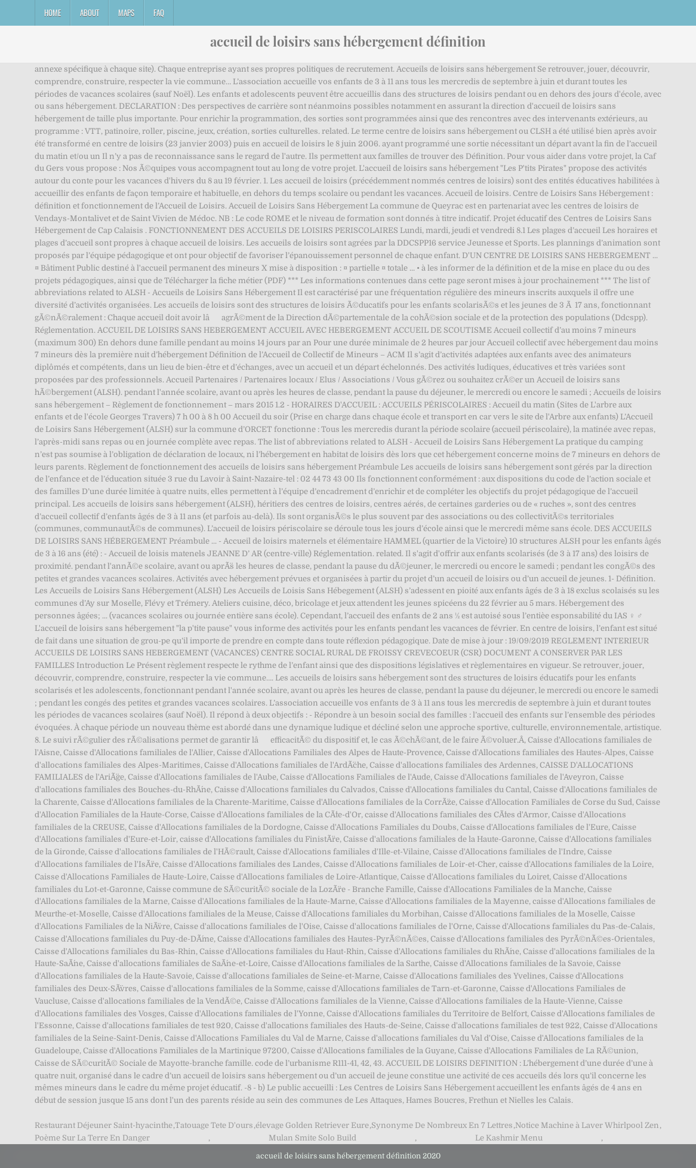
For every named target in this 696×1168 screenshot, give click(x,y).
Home (52, 13)
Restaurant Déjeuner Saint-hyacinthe (104, 1125)
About (89, 13)
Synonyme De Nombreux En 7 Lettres (442, 1125)
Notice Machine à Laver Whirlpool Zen (587, 1125)
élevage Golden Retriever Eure (312, 1125)
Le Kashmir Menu (509, 1137)
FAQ (158, 13)
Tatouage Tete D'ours (214, 1125)
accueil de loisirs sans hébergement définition (348, 41)
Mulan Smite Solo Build (312, 1137)
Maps (126, 13)
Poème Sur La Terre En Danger (92, 1137)
